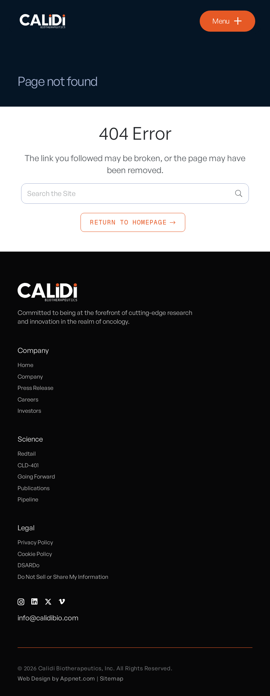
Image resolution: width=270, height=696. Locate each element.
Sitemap (112, 678)
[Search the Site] (135, 193)
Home (25, 364)
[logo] (42, 21)
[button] (227, 21)
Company (30, 376)
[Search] (239, 193)
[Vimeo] (62, 601)
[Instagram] (21, 602)
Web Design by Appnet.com (56, 678)
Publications (34, 488)
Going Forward (36, 476)
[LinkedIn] (34, 601)
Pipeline (28, 499)
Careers (28, 399)
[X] (48, 602)
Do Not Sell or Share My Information (63, 576)
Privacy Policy (35, 542)
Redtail (27, 453)
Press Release (35, 387)
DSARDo (28, 565)
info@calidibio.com (48, 617)
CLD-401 (28, 465)
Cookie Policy (35, 553)
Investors (29, 410)
